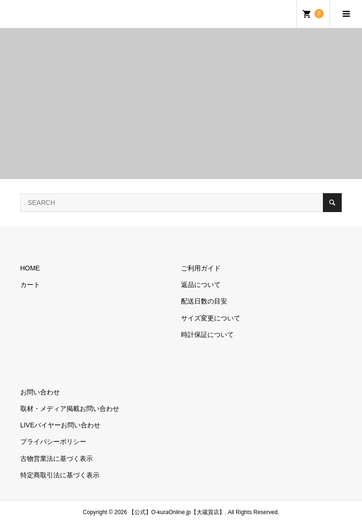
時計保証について (207, 334)
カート (30, 284)
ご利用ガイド (201, 268)
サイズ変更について (210, 318)
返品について (201, 284)
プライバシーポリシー (53, 441)
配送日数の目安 (204, 301)
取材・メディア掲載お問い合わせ (69, 408)
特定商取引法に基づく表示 (59, 475)
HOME (30, 268)
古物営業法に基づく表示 (56, 458)
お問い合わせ (40, 392)
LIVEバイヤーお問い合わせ (60, 425)
